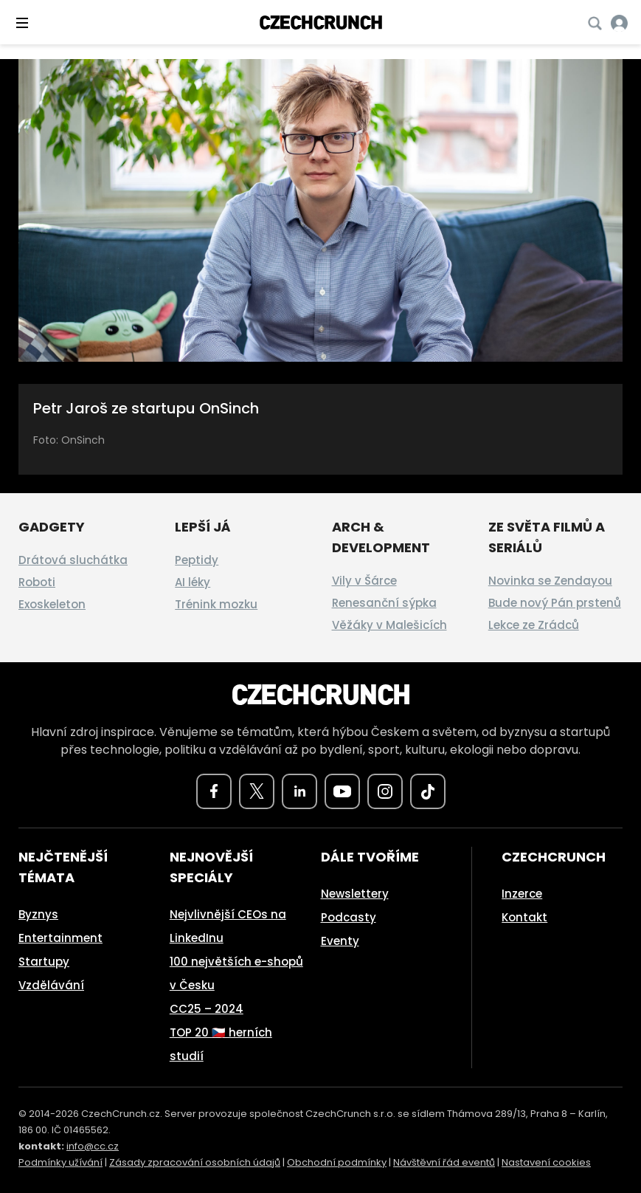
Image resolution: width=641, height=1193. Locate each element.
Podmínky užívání (60, 1162)
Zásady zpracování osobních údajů (194, 1162)
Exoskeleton (52, 604)
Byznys (38, 914)
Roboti (36, 582)
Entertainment (60, 938)
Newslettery (355, 893)
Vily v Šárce (364, 580)
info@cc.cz (92, 1146)
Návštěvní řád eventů (444, 1162)
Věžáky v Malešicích (389, 625)
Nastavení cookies (546, 1162)
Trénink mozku (216, 604)
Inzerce (522, 893)
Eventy (340, 941)
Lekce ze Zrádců (533, 625)
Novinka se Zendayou (550, 580)
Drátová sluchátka (73, 560)
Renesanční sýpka (384, 603)
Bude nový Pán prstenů (554, 603)
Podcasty (348, 917)
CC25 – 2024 (206, 1009)
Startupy (43, 961)
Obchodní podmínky (337, 1162)
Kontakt (524, 917)
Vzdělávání (51, 985)
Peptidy (196, 560)
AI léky (192, 582)
